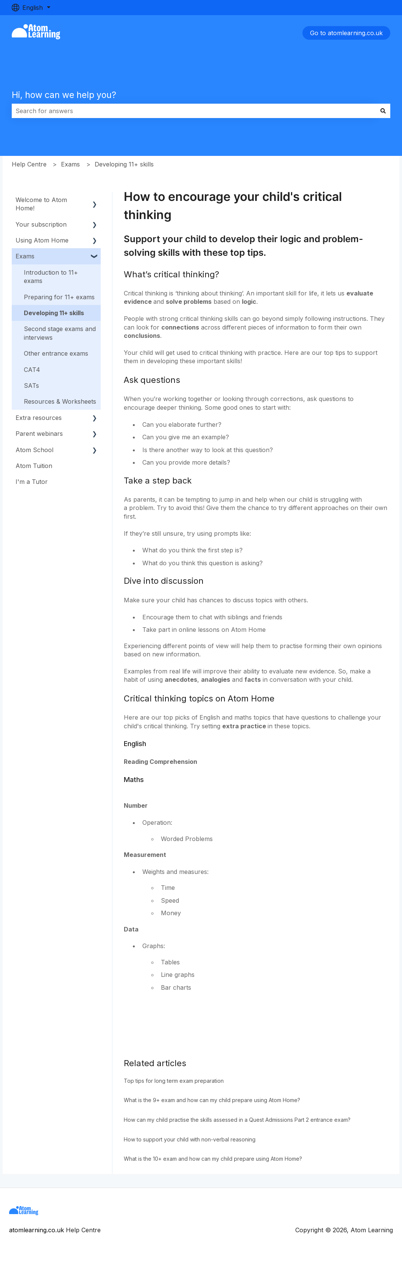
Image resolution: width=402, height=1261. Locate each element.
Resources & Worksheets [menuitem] (60, 401)
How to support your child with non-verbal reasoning (190, 1139)
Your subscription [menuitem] (41, 224)
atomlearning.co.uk (36, 1230)
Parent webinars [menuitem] (39, 433)
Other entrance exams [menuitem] (56, 353)
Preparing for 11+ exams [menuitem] (59, 297)
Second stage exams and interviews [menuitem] (60, 333)
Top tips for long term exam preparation (174, 1081)
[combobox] (194, 111)
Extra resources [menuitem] (39, 417)
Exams (70, 164)
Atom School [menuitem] (34, 450)
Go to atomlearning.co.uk (346, 33)
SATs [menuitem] (31, 385)
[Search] (383, 111)
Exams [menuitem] (25, 256)
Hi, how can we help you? (64, 95)
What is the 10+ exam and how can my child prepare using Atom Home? (213, 1158)
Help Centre (29, 164)
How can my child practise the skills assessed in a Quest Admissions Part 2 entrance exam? (237, 1119)
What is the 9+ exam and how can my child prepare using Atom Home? (212, 1100)
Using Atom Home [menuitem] (42, 240)
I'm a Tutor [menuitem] (32, 481)
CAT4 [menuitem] (32, 369)
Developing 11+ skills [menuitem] (54, 313)
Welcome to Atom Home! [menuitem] (41, 204)
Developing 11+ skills (124, 164)
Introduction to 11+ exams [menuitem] (51, 277)
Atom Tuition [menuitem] (34, 466)
